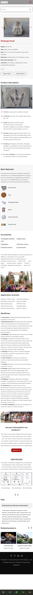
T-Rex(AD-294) (8, 546)
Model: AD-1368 (24, 548)
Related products (8, 528)
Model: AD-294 (8, 548)
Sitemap (18, 562)
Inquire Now (7, 73)
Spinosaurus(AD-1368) (24, 546)
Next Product (20, 73)
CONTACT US (16, 450)
